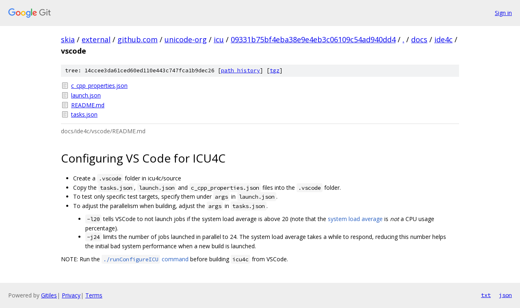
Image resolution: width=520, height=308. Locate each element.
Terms (93, 295)
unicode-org (186, 39)
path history (240, 70)
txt (486, 295)
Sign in (503, 13)
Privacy (71, 295)
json (505, 295)
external (96, 39)
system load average (355, 219)
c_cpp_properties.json (99, 85)
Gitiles (49, 295)
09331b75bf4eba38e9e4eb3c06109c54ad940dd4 (313, 39)
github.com (137, 39)
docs (419, 39)
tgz (275, 70)
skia (68, 39)
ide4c (443, 39)
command (145, 259)
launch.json (86, 95)
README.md (87, 105)
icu (219, 39)
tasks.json (84, 114)
